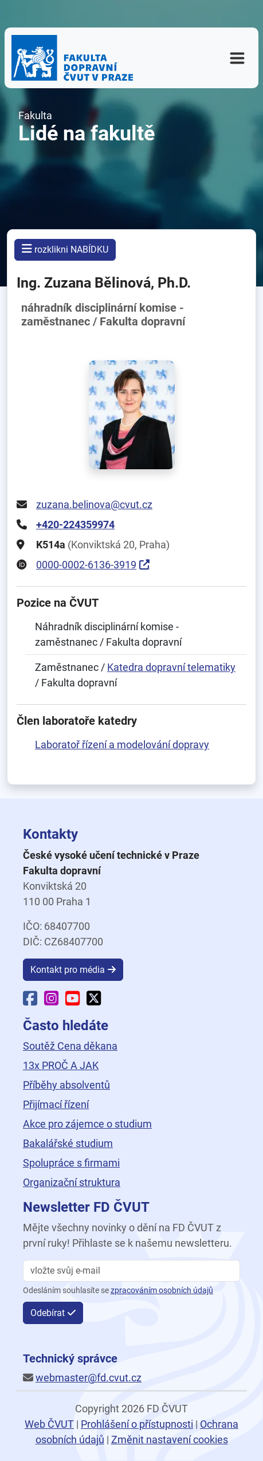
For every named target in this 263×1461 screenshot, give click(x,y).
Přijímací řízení (56, 1104)
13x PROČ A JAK (61, 1065)
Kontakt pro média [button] (67, 969)
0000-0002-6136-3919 (86, 565)
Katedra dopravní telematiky (171, 667)
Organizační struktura (71, 1182)
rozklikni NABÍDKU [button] (65, 249)
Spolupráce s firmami (71, 1163)
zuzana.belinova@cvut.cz (94, 504)
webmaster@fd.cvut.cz (89, 1378)
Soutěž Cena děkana (70, 1046)
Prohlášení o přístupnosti (137, 1424)
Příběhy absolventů (66, 1085)
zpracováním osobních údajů (162, 1290)
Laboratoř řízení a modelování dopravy (122, 745)
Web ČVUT (49, 1424)
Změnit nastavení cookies (169, 1439)
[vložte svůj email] (131, 1271)
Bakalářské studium (68, 1143)
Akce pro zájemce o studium (87, 1124)
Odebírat (47, 1312)
